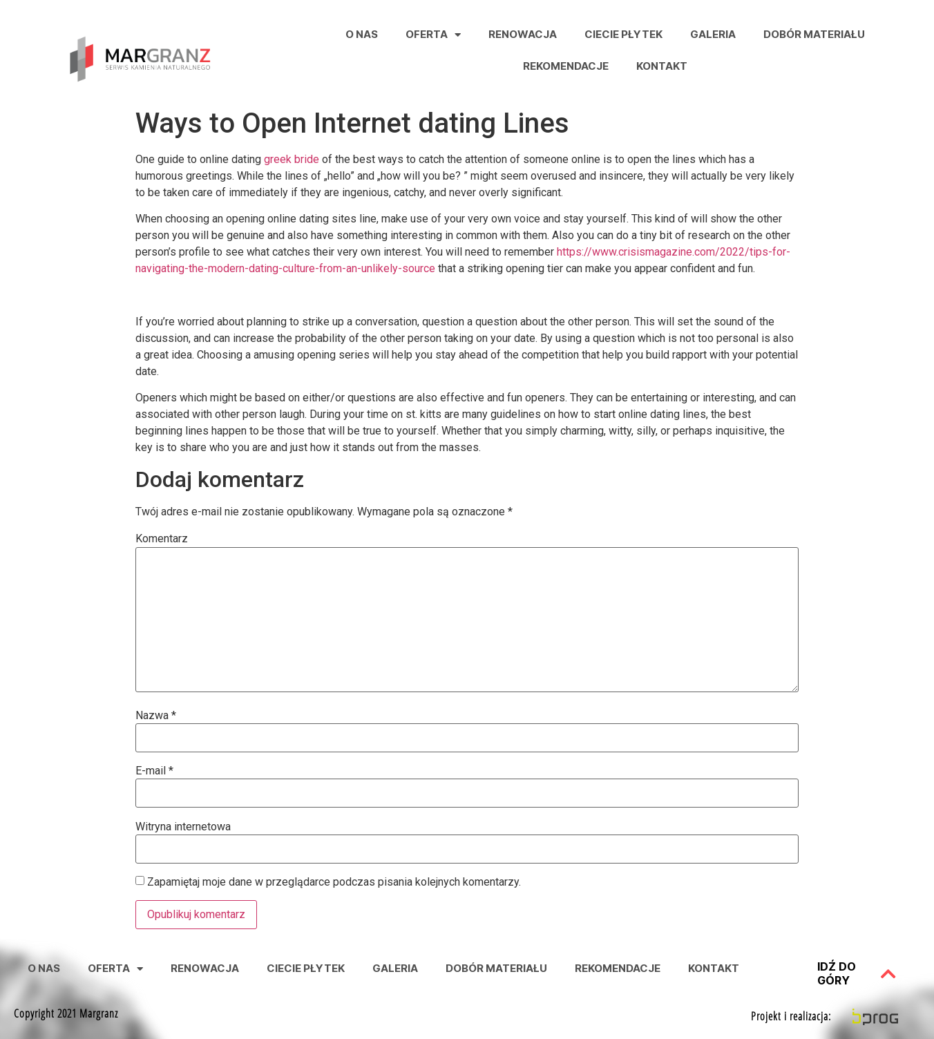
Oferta (433, 35)
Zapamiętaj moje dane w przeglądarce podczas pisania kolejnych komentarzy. (334, 882)
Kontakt (661, 66)
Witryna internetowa (183, 826)
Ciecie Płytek (623, 34)
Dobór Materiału (814, 34)
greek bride (291, 159)
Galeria (713, 34)
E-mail (154, 770)
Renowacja (522, 34)
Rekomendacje (566, 66)
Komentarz (161, 538)
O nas (361, 34)
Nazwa (155, 715)
